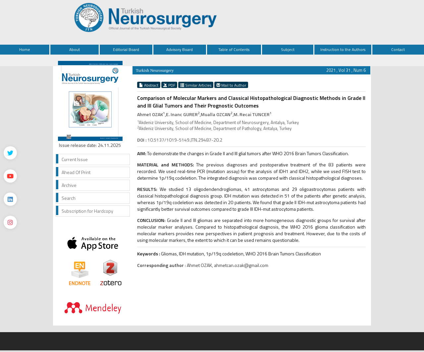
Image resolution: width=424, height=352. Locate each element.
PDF (169, 85)
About (74, 49)
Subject (287, 49)
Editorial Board (126, 49)
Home (24, 49)
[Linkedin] (10, 199)
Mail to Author (231, 85)
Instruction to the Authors (342, 49)
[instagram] (10, 222)
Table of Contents (233, 49)
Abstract (148, 85)
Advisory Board (179, 49)
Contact (398, 49)
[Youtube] (10, 176)
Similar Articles (195, 85)
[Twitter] (10, 152)
